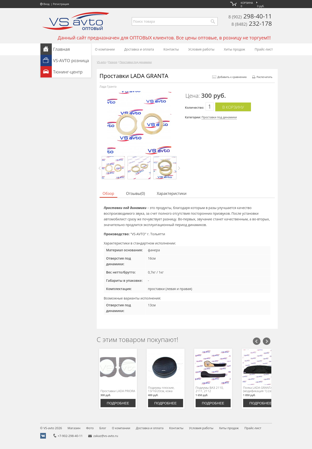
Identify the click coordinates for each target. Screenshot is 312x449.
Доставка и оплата (139, 49)
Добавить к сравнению (229, 77)
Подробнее (118, 403)
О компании (105, 49)
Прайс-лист (264, 49)
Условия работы (201, 49)
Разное (112, 62)
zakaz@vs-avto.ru (105, 436)
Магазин (73, 428)
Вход (45, 4)
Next (178, 168)
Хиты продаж (234, 49)
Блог (102, 428)
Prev (99, 168)
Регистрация (61, 4)
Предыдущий (256, 341)
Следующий (266, 341)
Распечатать (262, 77)
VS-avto (101, 62)
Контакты (171, 49)
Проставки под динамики (135, 62)
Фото (90, 428)
